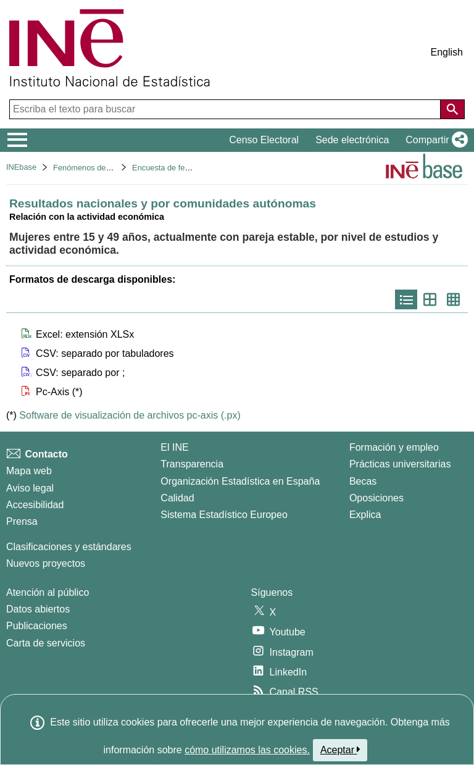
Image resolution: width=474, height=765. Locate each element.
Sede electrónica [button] (352, 140)
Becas (362, 481)
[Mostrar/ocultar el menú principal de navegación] (17, 140)
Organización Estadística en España (240, 481)
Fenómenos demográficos (98, 167)
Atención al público (47, 592)
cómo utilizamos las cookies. (247, 750)
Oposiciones (376, 498)
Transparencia (191, 464)
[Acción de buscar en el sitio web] (452, 109)
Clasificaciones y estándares (68, 546)
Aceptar (340, 749)
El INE (174, 447)
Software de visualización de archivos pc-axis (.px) (129, 415)
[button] (434, 140)
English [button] (447, 52)
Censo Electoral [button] (264, 140)
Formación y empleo (394, 447)
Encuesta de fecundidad (174, 167)
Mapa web (29, 471)
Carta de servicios (45, 643)
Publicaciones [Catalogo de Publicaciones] (36, 626)
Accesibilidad (35, 505)
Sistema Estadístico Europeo (223, 514)
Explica (365, 514)
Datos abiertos (38, 609)
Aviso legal (30, 488)
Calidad (177, 498)
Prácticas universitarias (400, 464)
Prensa (22, 521)
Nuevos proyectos (45, 563)
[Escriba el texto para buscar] (226, 109)
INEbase (21, 167)
